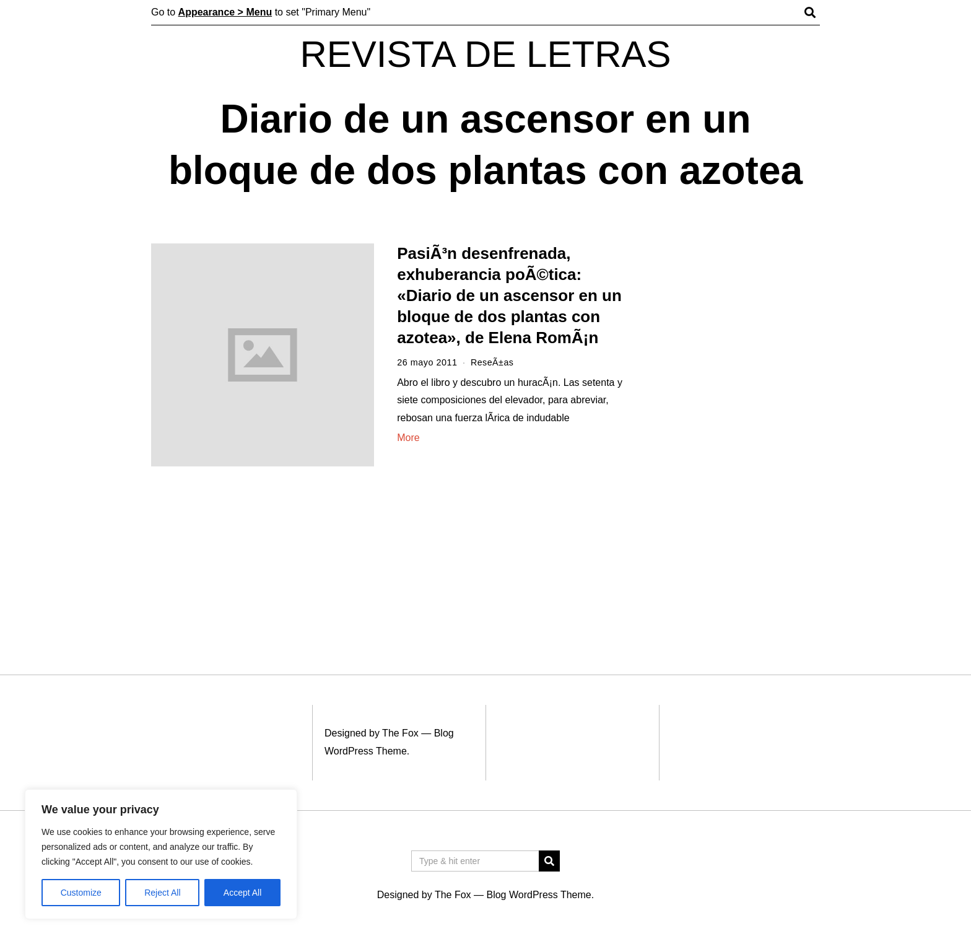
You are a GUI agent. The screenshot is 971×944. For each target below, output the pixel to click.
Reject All (162, 893)
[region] (161, 854)
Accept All (242, 893)
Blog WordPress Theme (538, 894)
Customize (81, 893)
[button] (549, 861)
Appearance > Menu (225, 12)
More (408, 437)
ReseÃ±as (492, 362)
